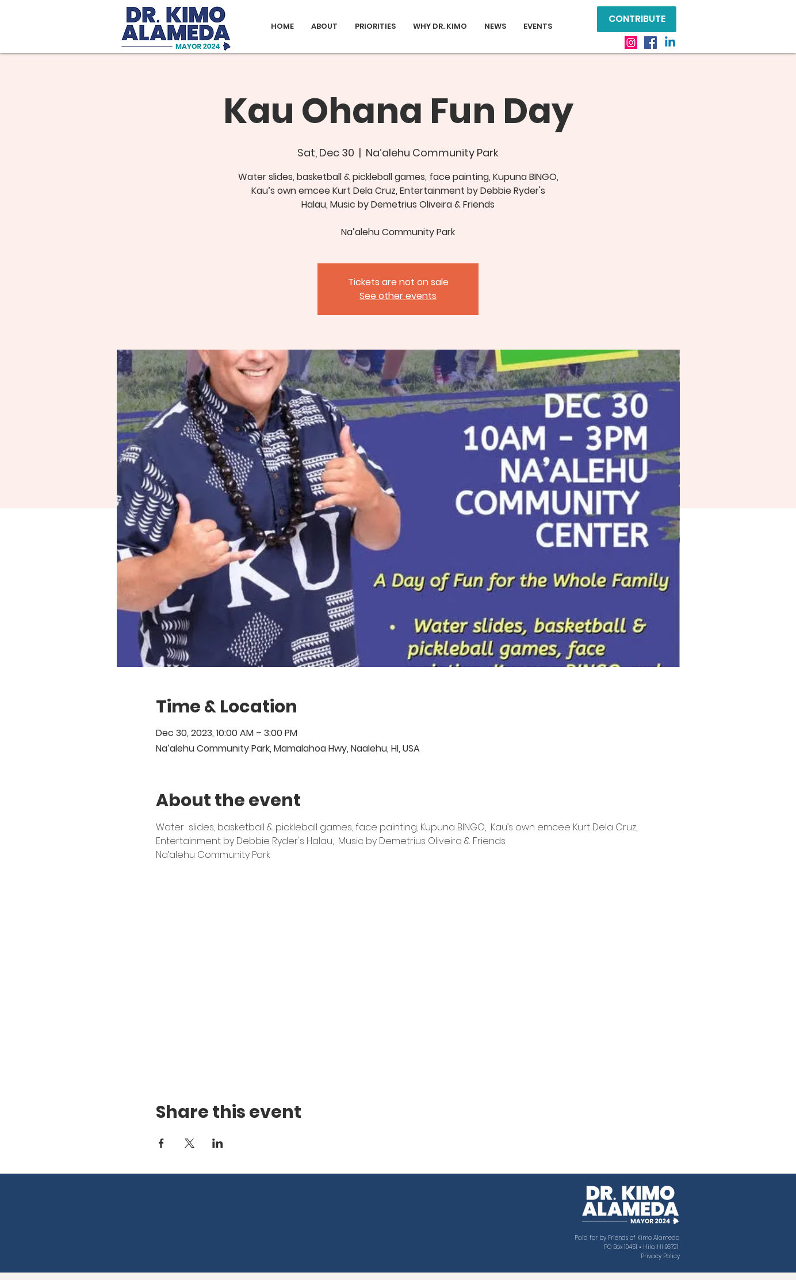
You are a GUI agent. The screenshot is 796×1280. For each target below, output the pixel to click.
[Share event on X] (189, 1143)
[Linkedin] (670, 42)
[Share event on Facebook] (161, 1143)
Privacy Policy (660, 1256)
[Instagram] (631, 42)
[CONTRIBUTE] (636, 19)
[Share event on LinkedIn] (217, 1143)
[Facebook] (650, 42)
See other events (398, 295)
